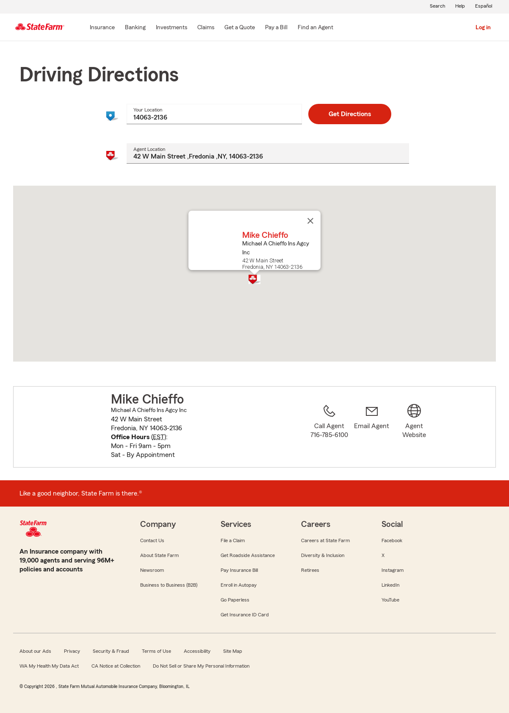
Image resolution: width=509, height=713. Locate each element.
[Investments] (171, 28)
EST (158, 437)
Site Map (232, 651)
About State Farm (159, 555)
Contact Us (152, 540)
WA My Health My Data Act (49, 665)
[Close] (310, 221)
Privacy (72, 651)
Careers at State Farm (325, 540)
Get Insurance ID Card (245, 614)
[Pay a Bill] (276, 28)
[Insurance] (102, 28)
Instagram (393, 570)
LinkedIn (390, 585)
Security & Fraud (111, 651)
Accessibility (197, 651)
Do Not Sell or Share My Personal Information (201, 665)
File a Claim (233, 540)
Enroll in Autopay (239, 585)
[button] (254, 279)
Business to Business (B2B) (168, 585)
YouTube (390, 599)
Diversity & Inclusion (322, 555)
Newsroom (152, 570)
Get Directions (350, 114)
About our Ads (35, 651)
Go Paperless (235, 599)
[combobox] (214, 114)
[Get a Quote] (240, 28)
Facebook (392, 540)
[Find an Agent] (315, 28)
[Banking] (135, 28)
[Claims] (205, 28)
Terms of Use (156, 651)
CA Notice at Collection (115, 665)
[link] (372, 432)
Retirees (310, 570)
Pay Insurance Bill (239, 570)
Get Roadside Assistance (248, 555)
